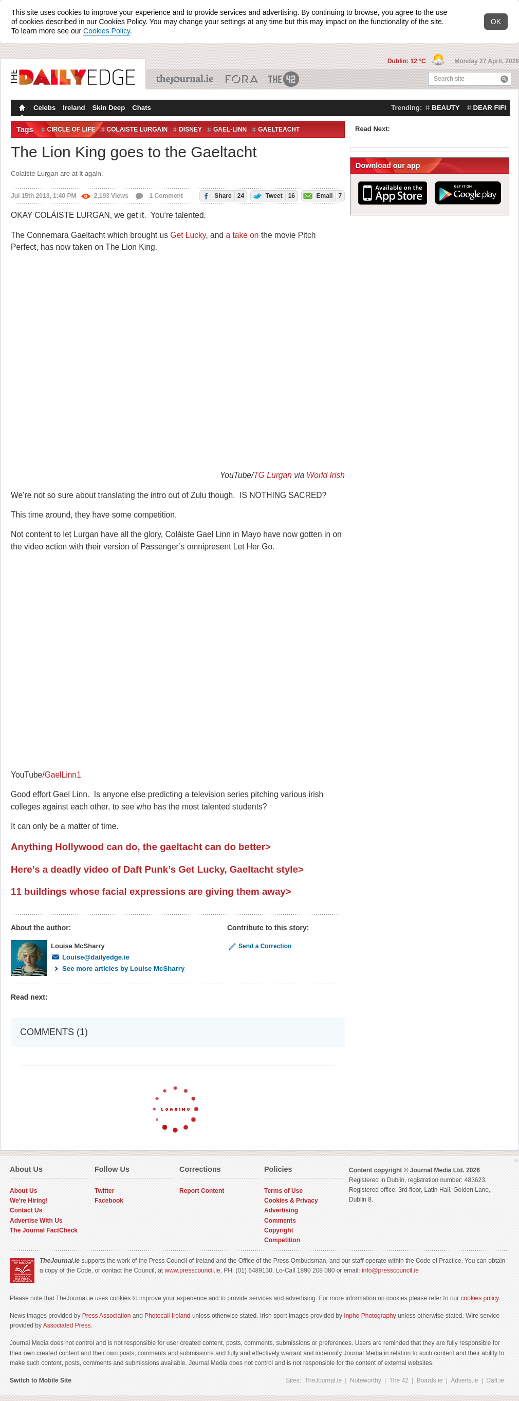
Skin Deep (108, 108)
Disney (190, 129)
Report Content (201, 1190)
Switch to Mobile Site (40, 1380)
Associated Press (67, 1325)
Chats (141, 108)
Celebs (44, 108)
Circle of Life (71, 129)
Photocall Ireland (167, 1315)
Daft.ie (495, 1380)
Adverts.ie (464, 1380)
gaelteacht (279, 129)
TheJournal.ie (185, 79)
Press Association (106, 1315)
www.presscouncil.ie (192, 1270)
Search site (449, 78)
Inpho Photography (370, 1315)
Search (504, 78)
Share (222, 195)
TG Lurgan (272, 475)
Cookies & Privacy (291, 1200)
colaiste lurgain (137, 129)
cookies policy (480, 1298)
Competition (282, 1240)
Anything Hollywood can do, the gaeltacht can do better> (141, 846)
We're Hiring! (29, 1200)
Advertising (281, 1210)
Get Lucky (188, 235)
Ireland (74, 108)
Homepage (21, 109)
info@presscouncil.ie (390, 1270)
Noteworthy (365, 1380)
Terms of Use (283, 1190)
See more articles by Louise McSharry (117, 968)
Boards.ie (430, 1380)
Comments (280, 1220)
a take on (242, 235)
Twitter (104, 1190)
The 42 (284, 79)
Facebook (109, 1200)
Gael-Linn (230, 129)
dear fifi (489, 108)
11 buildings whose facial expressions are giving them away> (151, 891)
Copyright (278, 1230)
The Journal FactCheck (44, 1230)
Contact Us (26, 1210)
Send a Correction (259, 946)
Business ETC (242, 79)
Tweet (273, 195)
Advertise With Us (36, 1220)
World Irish (325, 475)
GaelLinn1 (63, 774)
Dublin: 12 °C (407, 61)
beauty (445, 108)
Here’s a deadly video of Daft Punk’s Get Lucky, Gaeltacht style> (157, 869)
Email (322, 195)
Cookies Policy (106, 31)
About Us (23, 1190)
